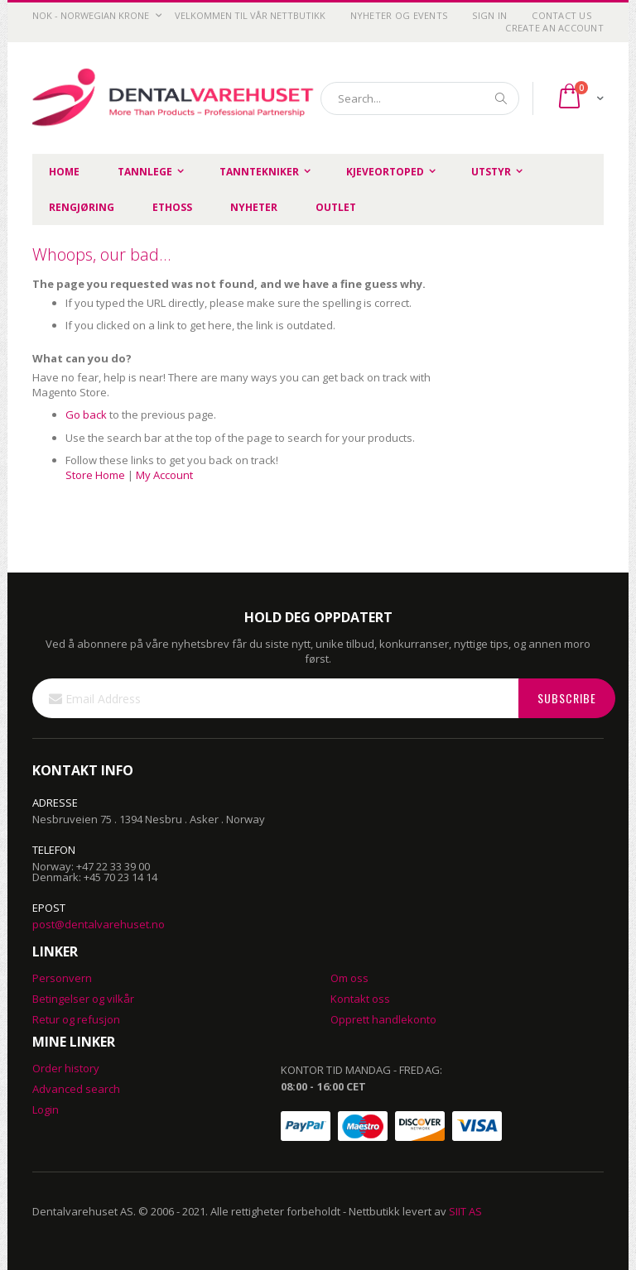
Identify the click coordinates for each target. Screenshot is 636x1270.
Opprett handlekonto (383, 1019)
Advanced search (76, 1088)
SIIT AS (465, 1211)
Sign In (489, 15)
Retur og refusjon (76, 1019)
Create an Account (554, 28)
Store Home (95, 474)
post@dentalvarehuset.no (98, 924)
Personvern (62, 977)
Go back (86, 414)
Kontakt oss (360, 998)
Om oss (349, 977)
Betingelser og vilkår (83, 998)
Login (45, 1109)
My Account (164, 474)
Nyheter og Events (399, 15)
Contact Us (561, 15)
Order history (65, 1068)
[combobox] (419, 98)
